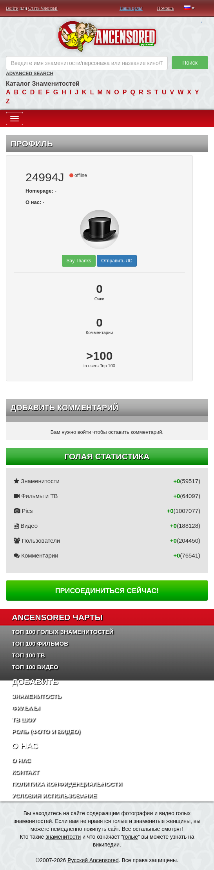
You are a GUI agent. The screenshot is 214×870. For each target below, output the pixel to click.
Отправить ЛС (116, 261)
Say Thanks (78, 261)
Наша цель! (131, 8)
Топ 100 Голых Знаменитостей (63, 631)
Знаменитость (36, 696)
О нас (21, 760)
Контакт (25, 772)
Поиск (190, 63)
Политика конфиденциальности (67, 783)
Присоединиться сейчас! (107, 591)
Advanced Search (29, 73)
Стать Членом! (43, 8)
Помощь (165, 8)
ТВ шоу (23, 719)
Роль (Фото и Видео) (46, 731)
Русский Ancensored (93, 860)
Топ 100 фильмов (40, 643)
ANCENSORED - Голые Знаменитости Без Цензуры (107, 36)
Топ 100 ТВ (28, 655)
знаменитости (63, 837)
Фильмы (26, 707)
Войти (12, 8)
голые (130, 837)
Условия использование (54, 795)
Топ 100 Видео (35, 667)
